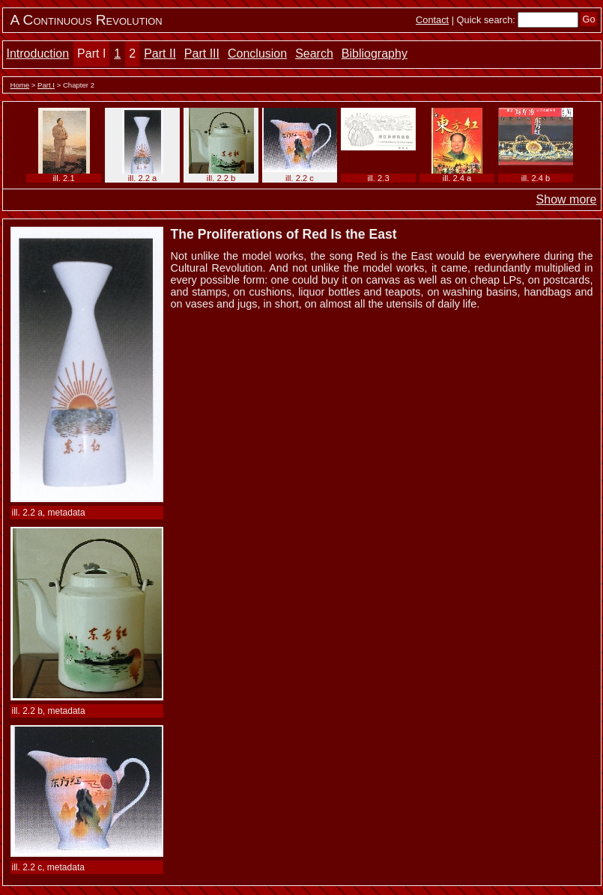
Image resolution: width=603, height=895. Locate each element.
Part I (91, 53)
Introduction (38, 53)
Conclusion (257, 53)
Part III (201, 53)
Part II (160, 53)
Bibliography (374, 53)
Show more (566, 199)
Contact (432, 19)
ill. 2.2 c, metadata (48, 867)
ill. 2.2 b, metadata (48, 711)
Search (314, 53)
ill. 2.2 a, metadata (48, 512)
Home (20, 85)
